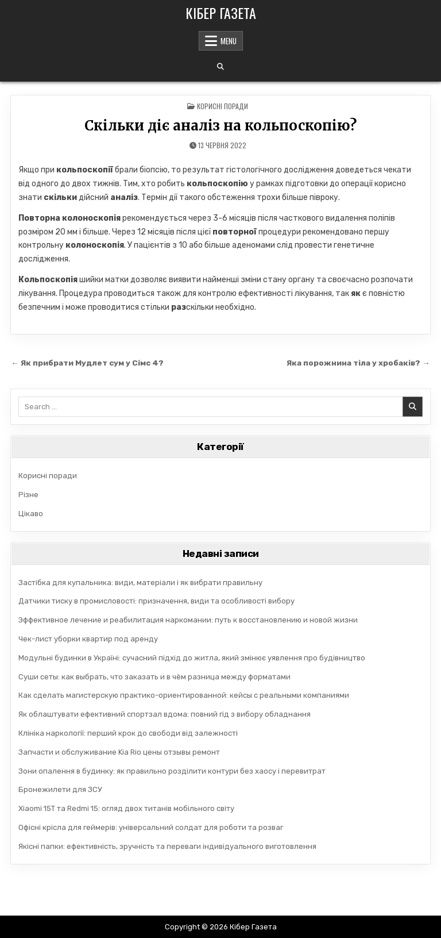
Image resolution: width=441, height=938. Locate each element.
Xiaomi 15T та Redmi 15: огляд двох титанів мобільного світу (126, 808)
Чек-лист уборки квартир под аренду (88, 639)
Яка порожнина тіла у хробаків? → (358, 362)
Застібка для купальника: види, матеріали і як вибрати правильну (140, 582)
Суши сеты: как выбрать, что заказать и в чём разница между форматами (154, 676)
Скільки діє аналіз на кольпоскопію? (220, 125)
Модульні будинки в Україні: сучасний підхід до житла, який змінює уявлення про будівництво (191, 657)
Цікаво (30, 513)
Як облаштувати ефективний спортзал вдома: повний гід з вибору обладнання (164, 714)
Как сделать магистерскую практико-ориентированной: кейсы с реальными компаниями (183, 695)
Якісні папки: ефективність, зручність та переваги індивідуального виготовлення (167, 846)
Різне (28, 494)
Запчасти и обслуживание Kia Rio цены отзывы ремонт (119, 752)
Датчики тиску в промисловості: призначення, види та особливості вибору (156, 601)
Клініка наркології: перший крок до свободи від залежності (128, 733)
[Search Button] (220, 66)
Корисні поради (222, 106)
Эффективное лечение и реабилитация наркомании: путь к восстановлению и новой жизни (188, 620)
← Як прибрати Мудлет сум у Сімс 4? (87, 362)
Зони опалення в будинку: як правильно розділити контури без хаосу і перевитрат (172, 771)
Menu (228, 41)
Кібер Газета (220, 12)
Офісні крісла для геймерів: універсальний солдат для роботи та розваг (150, 827)
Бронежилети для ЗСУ (60, 789)
